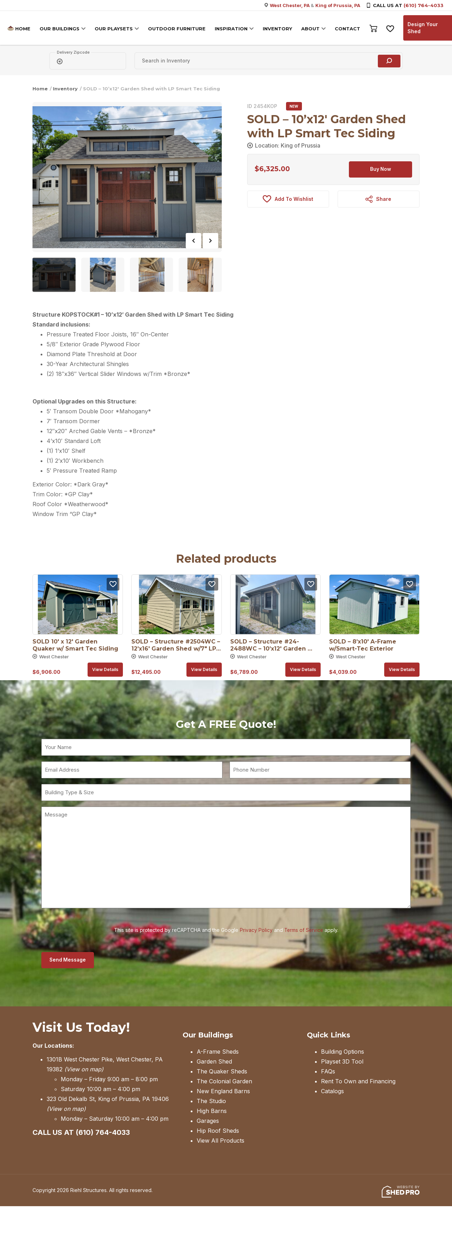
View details (105, 669)
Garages (208, 1121)
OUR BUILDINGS (61, 28)
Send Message (69, 960)
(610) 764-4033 (424, 5)
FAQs (328, 1072)
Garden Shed (214, 1062)
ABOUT (312, 28)
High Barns (212, 1111)
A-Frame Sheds (218, 1052)
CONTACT (349, 28)
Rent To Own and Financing (358, 1081)
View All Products (220, 1141)
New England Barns (223, 1091)
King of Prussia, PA (337, 5)
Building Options (342, 1052)
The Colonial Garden (224, 1081)
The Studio (211, 1101)
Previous (193, 241)
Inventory (65, 88)
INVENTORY (279, 28)
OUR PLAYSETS (115, 28)
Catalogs (332, 1091)
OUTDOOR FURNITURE (178, 28)
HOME (24, 28)
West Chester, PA (290, 5)
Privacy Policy (255, 930)
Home (40, 88)
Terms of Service (304, 930)
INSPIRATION (232, 28)
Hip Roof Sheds (218, 1131)
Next (210, 241)
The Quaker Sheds (222, 1072)
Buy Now (381, 170)
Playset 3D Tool (342, 1062)
